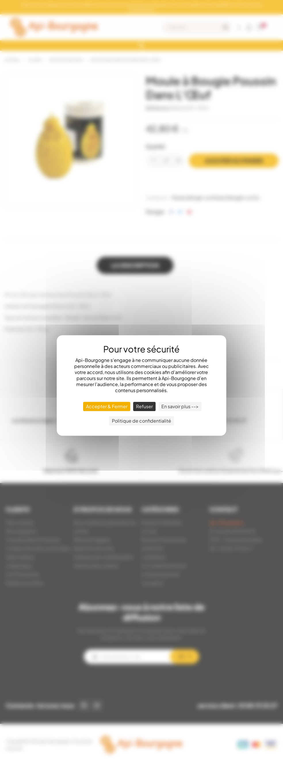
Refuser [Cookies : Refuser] (144, 406)
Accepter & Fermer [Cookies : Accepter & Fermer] (106, 406)
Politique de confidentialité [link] (141, 421)
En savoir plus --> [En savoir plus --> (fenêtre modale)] (180, 406)
